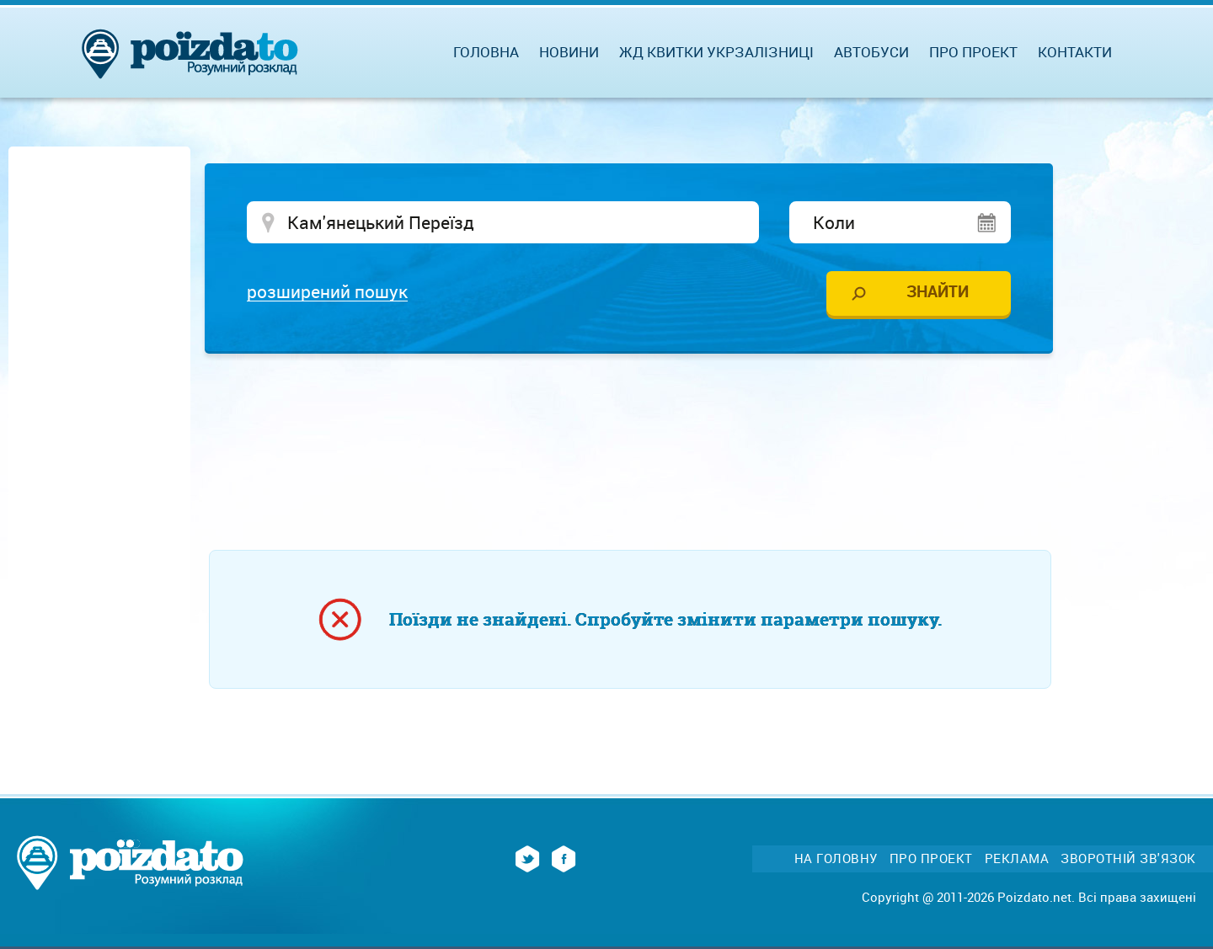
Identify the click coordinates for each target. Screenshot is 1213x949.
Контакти (1075, 51)
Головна (486, 51)
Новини (569, 51)
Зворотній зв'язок (1128, 858)
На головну (836, 858)
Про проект (973, 51)
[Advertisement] (630, 417)
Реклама (1017, 858)
